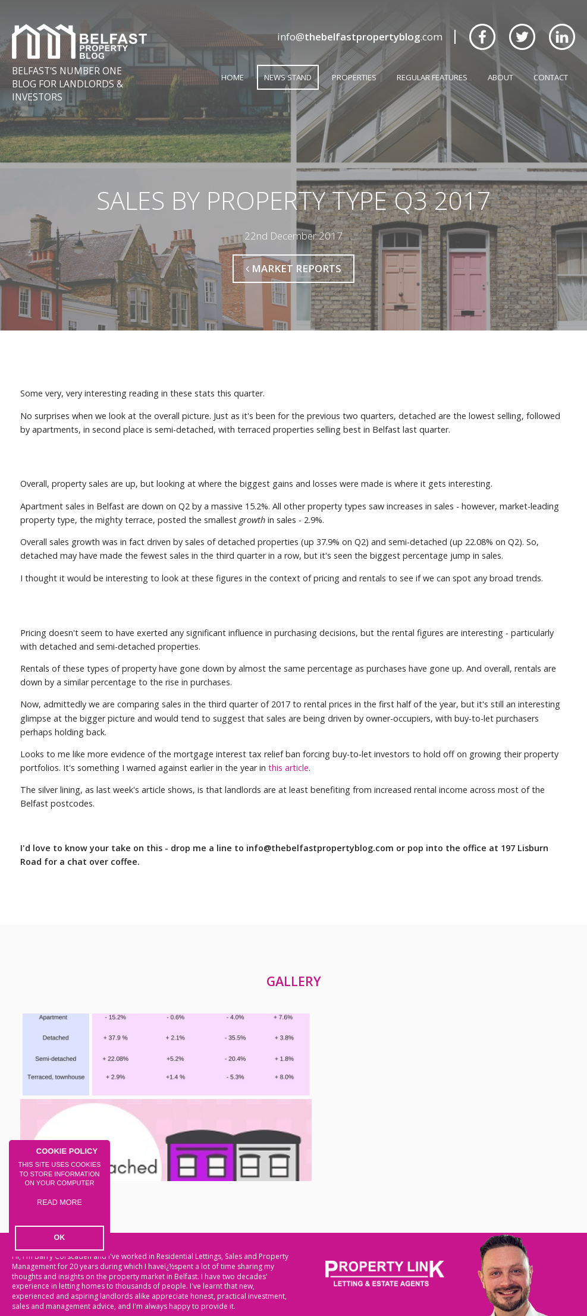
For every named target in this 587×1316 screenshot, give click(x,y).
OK (60, 1238)
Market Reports (293, 250)
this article (288, 749)
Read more (60, 1210)
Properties (354, 77)
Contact (550, 77)
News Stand (288, 77)
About (500, 77)
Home (232, 77)
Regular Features (432, 77)
